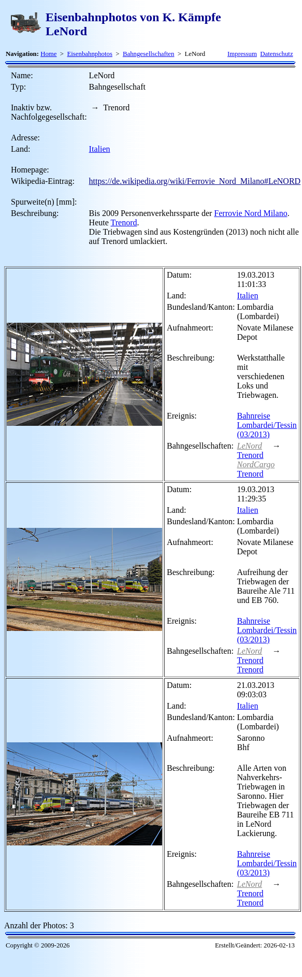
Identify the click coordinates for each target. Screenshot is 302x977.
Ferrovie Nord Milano (250, 213)
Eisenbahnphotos (89, 54)
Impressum (242, 54)
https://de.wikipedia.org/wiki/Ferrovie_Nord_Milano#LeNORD (195, 181)
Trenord (124, 222)
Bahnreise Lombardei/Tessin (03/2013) (267, 425)
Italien (99, 149)
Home (48, 54)
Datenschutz (276, 54)
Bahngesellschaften (149, 54)
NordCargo (256, 464)
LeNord (249, 445)
